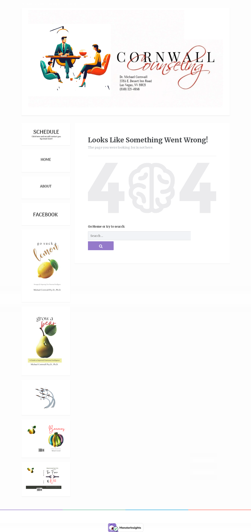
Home (97, 226)
